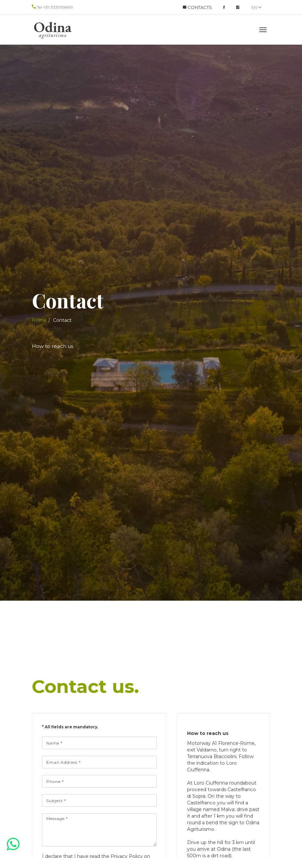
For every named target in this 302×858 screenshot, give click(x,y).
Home (39, 320)
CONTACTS (197, 7)
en (256, 7)
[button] (13, 844)
